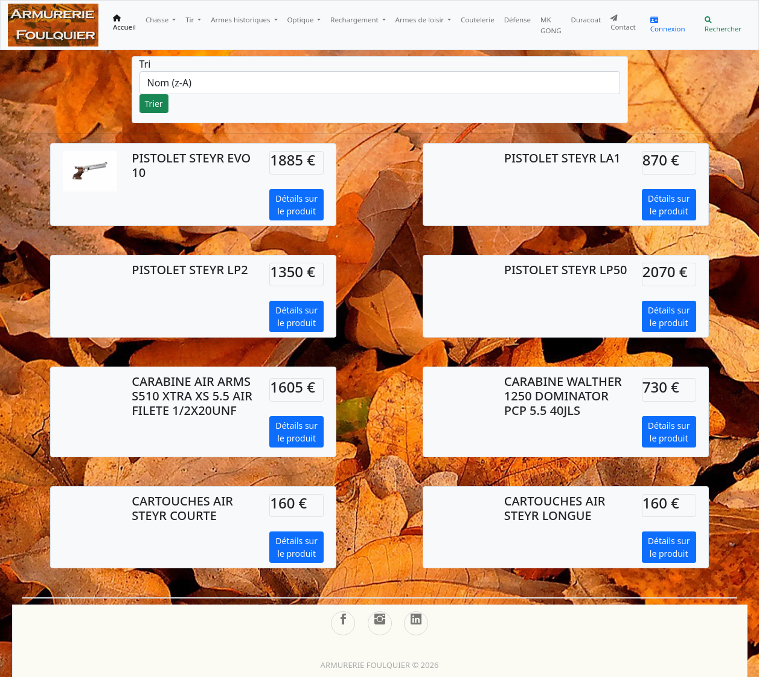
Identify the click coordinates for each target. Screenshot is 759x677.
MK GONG (550, 24)
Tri (145, 64)
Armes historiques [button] (241, 19)
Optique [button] (301, 19)
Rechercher (723, 24)
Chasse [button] (158, 19)
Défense (517, 19)
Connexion (667, 24)
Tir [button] (190, 19)
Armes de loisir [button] (421, 19)
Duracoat (586, 19)
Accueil (124, 22)
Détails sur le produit (296, 205)
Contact (623, 22)
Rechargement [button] (355, 19)
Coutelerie (478, 19)
